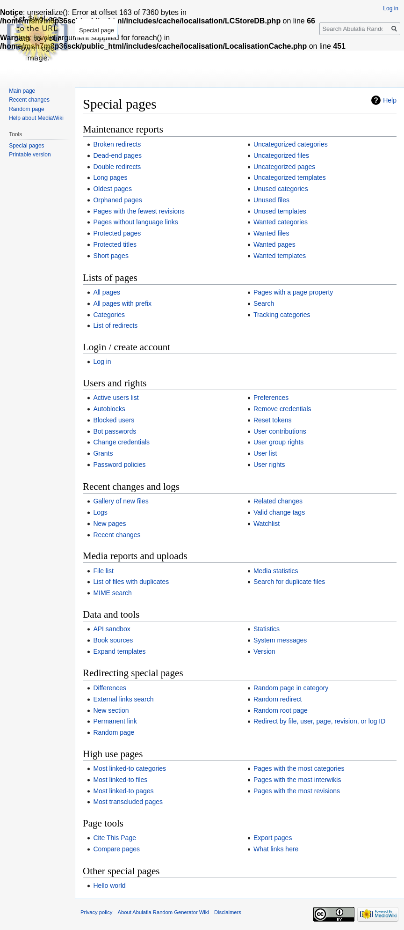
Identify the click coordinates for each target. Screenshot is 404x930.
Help (390, 100)
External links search (123, 699)
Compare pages (116, 849)
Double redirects (117, 166)
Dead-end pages (117, 155)
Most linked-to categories (129, 768)
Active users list (115, 397)
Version (264, 651)
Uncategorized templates (289, 177)
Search (263, 303)
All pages (106, 292)
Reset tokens (272, 420)
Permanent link (115, 721)
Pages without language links (135, 222)
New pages (109, 523)
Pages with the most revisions (296, 791)
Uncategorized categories (290, 144)
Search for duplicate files (289, 581)
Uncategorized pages (284, 166)
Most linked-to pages (123, 791)
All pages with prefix (122, 303)
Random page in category (290, 688)
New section (111, 710)
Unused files (271, 200)
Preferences (271, 397)
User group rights (278, 442)
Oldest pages (112, 188)
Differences (109, 688)
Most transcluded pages (128, 801)
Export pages (272, 837)
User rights (269, 464)
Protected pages (117, 233)
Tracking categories (281, 314)
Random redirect (277, 699)
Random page (113, 732)
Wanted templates (279, 255)
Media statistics (275, 571)
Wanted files (271, 233)
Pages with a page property (293, 292)
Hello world (109, 885)
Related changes (278, 501)
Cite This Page (114, 837)
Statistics (266, 629)
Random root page (280, 710)
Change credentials (121, 442)
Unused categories (280, 188)
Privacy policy (96, 912)
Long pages (110, 177)
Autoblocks (109, 409)
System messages (280, 640)
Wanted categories (280, 222)
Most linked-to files (120, 779)
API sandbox (111, 629)
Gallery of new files (120, 501)
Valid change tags (279, 512)
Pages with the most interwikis (297, 779)
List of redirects (115, 325)
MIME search (112, 593)
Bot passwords (114, 431)
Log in (102, 361)
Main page (22, 91)
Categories (109, 314)
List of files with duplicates (131, 581)
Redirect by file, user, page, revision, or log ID (319, 721)
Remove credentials (282, 409)
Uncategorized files (281, 155)
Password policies (119, 464)
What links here (275, 849)
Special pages (26, 145)
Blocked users (113, 420)
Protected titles (115, 244)
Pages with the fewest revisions (138, 211)
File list (103, 571)
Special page (96, 30)
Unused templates (279, 211)
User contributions (279, 431)
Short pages (111, 255)
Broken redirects (117, 144)
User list (265, 453)
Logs (100, 512)
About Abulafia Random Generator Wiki (163, 912)
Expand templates (119, 651)
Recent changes (116, 535)
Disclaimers (227, 912)
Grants (103, 453)
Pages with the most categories (299, 768)
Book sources (113, 640)
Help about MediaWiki (36, 118)
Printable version (29, 154)
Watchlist (266, 523)
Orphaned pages (117, 200)
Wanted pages (274, 244)
